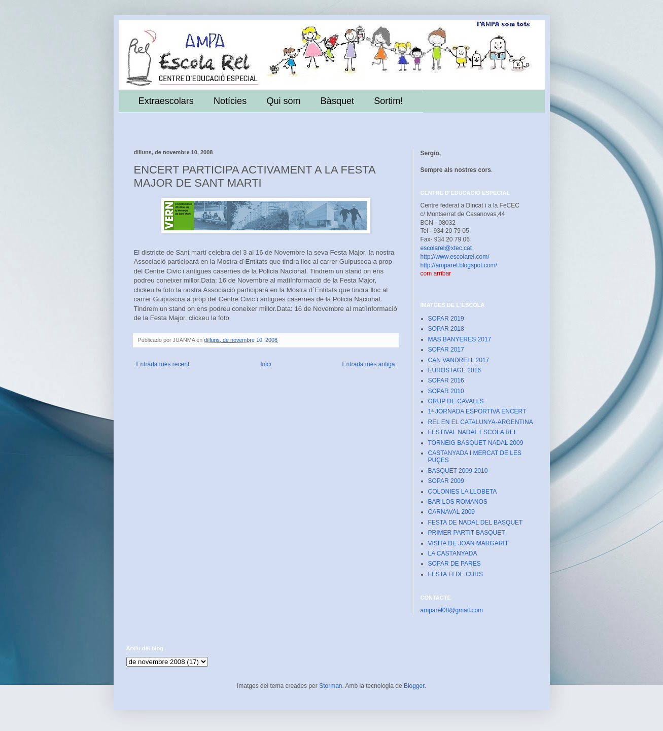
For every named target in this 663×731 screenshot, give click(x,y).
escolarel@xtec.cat (446, 248)
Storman (330, 685)
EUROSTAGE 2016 (454, 370)
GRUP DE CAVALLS (456, 401)
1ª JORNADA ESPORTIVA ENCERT (477, 411)
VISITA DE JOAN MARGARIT (468, 543)
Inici (265, 364)
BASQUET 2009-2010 (458, 470)
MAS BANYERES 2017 (460, 339)
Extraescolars (166, 101)
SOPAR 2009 (446, 480)
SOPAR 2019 (446, 318)
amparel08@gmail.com (452, 610)
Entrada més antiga (368, 364)
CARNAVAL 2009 (451, 511)
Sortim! (388, 101)
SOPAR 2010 (446, 391)
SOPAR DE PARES (454, 563)
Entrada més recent (163, 364)
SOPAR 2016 (446, 380)
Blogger (414, 685)
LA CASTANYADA (452, 553)
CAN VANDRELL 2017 (459, 360)
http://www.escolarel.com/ (455, 256)
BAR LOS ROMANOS (457, 501)
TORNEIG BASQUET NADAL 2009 (476, 442)
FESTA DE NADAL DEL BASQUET (475, 522)
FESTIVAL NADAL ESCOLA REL (472, 432)
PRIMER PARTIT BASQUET (466, 532)
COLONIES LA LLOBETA (462, 491)
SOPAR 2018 (446, 328)
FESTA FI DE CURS (455, 574)
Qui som (283, 101)
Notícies (230, 101)
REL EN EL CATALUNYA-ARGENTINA (480, 422)
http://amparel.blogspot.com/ (459, 265)
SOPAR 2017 (446, 349)
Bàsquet (337, 101)
